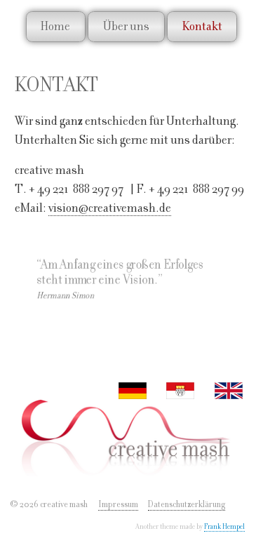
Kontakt (202, 26)
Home (55, 26)
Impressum (118, 504)
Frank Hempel (224, 526)
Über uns (126, 26)
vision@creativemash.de (109, 207)
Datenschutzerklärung (186, 504)
